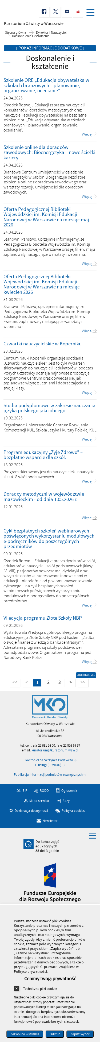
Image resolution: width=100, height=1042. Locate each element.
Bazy (66, 800)
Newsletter (50, 821)
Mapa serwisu (39, 800)
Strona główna (15, 32)
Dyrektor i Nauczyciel (51, 32)
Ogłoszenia (69, 791)
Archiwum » (86, 675)
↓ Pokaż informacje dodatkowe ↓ (50, 48)
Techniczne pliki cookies (40, 989)
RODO (44, 791)
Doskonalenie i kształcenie (30, 36)
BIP (24, 791)
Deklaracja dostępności (31, 811)
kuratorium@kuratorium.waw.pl (54, 750)
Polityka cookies (73, 811)
